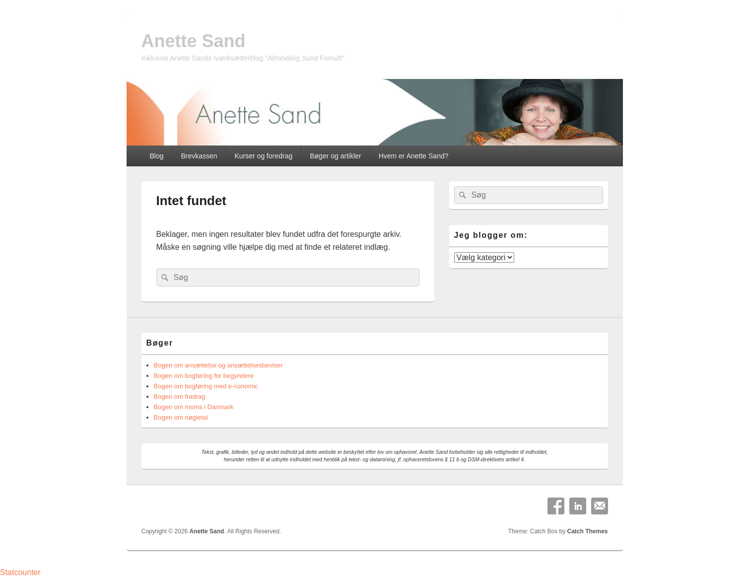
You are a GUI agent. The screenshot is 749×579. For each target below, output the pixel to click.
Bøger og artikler (335, 156)
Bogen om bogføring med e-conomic (206, 386)
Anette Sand (193, 41)
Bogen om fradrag (179, 396)
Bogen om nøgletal (181, 417)
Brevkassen (199, 156)
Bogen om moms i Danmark (194, 407)
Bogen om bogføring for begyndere (204, 375)
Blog (156, 156)
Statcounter (20, 572)
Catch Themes (587, 531)
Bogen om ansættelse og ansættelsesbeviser (218, 365)
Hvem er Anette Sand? (414, 156)
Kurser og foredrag (264, 156)
